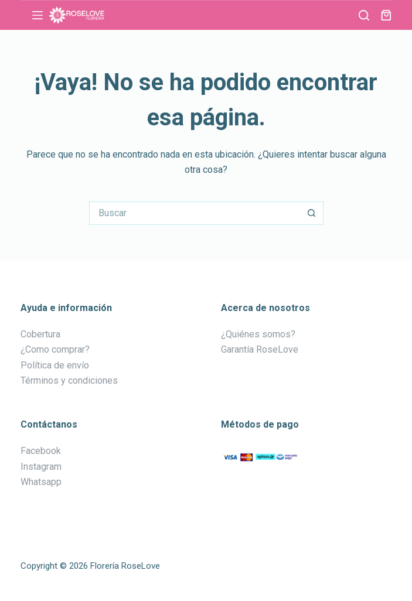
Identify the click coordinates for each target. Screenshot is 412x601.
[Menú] (37, 15)
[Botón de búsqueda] (312, 213)
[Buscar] (364, 15)
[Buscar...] (194, 213)
